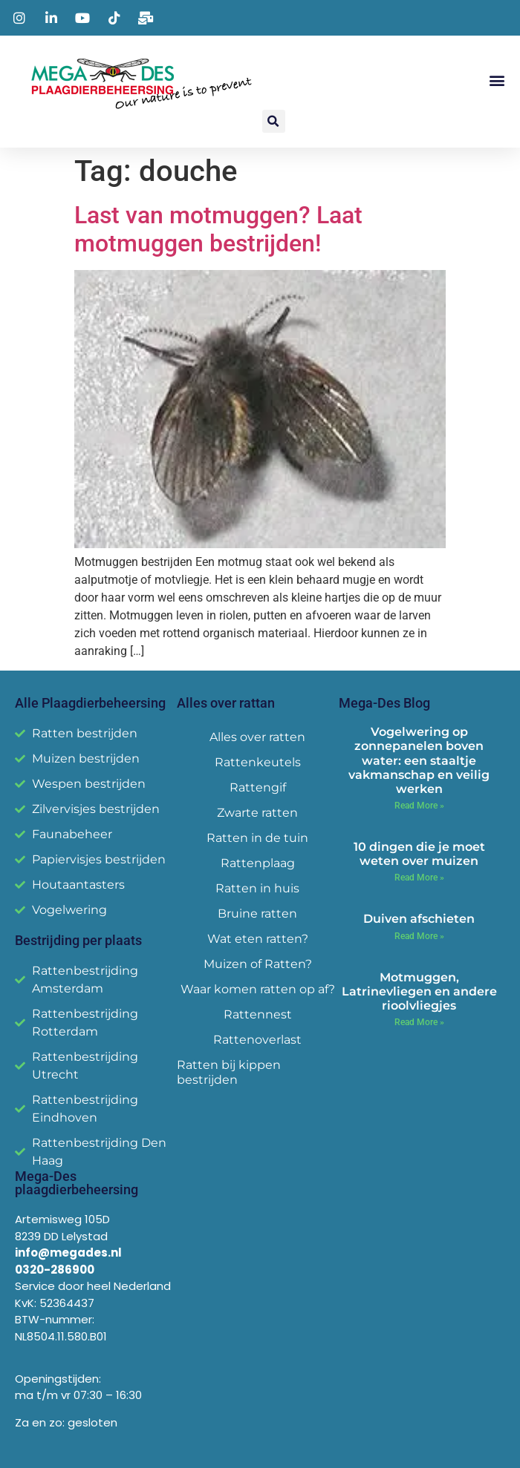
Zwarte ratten (257, 813)
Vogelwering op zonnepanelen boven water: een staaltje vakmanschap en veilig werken (419, 760)
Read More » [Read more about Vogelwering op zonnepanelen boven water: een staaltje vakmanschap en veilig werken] (419, 805)
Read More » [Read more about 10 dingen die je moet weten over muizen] (419, 877)
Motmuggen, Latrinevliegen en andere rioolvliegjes (419, 991)
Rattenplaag (258, 863)
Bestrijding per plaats (78, 940)
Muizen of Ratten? (258, 964)
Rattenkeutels (258, 762)
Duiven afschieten (419, 919)
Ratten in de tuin (257, 838)
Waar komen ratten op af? (258, 989)
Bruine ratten (257, 913)
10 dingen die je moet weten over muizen (419, 854)
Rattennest (258, 1014)
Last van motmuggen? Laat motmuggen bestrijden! (218, 229)
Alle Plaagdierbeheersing (90, 703)
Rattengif (258, 787)
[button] (496, 80)
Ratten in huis (257, 888)
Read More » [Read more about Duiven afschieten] (419, 936)
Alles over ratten (257, 737)
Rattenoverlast (257, 1040)
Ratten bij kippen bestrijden (229, 1072)
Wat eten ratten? (257, 939)
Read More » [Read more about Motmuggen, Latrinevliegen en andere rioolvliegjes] (419, 1022)
